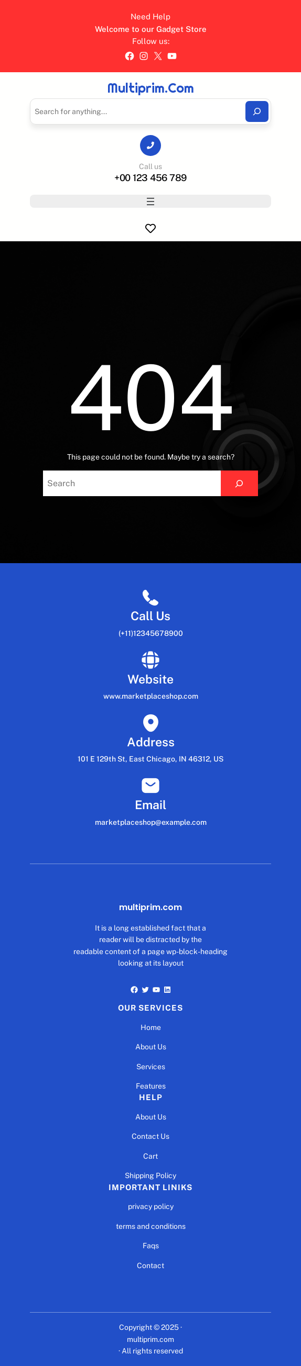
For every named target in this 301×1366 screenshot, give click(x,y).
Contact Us (150, 1136)
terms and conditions (151, 1226)
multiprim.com (151, 88)
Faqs (151, 1245)
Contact (150, 1265)
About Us (150, 1047)
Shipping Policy (150, 1175)
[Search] (256, 111)
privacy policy (151, 1206)
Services (150, 1066)
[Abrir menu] (150, 201)
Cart (150, 1156)
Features (151, 1086)
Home (151, 1027)
